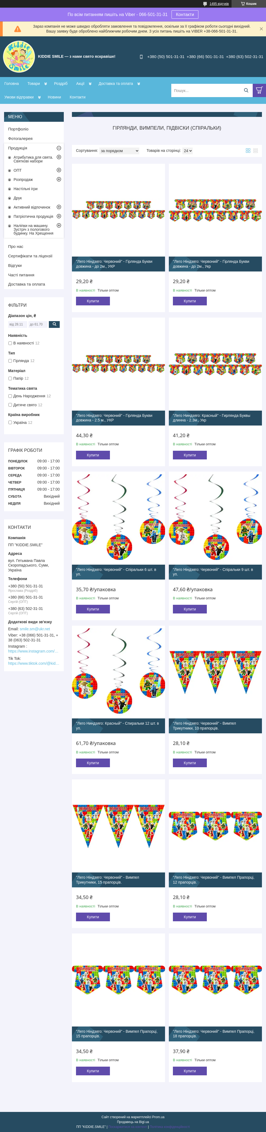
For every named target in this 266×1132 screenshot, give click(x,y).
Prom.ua (158, 1117)
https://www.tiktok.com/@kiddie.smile (34, 663)
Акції (80, 83)
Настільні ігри (25, 189)
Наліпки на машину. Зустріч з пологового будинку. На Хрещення (33, 229)
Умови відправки (19, 97)
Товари (33, 83)
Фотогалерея (20, 138)
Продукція (17, 148)
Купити (93, 301)
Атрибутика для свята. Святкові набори (33, 159)
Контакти (185, 14)
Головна (11, 83)
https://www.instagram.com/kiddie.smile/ (34, 651)
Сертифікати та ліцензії (30, 256)
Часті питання (21, 275)
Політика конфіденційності (170, 1127)
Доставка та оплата (116, 83)
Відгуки (15, 265)
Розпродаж (23, 179)
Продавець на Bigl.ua (133, 1122)
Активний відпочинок (32, 207)
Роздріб (61, 83)
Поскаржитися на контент (127, 1127)
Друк (18, 198)
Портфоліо (18, 129)
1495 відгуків (219, 4)
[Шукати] (246, 90)
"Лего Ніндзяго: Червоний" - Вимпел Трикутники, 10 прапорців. (204, 725)
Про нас (15, 246)
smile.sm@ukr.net (35, 629)
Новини (54, 97)
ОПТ (18, 170)
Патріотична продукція (33, 216)
